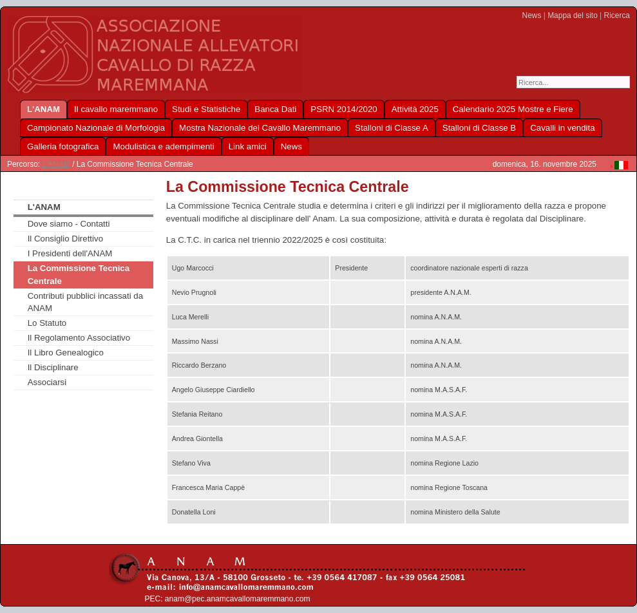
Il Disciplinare (53, 367)
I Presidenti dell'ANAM (70, 253)
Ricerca (617, 15)
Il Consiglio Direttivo (65, 238)
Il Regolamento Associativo (79, 338)
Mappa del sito (572, 15)
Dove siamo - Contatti (69, 224)
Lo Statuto (47, 323)
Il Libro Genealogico (66, 352)
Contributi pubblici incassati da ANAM (85, 302)
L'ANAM (56, 164)
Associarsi (47, 382)
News (532, 15)
